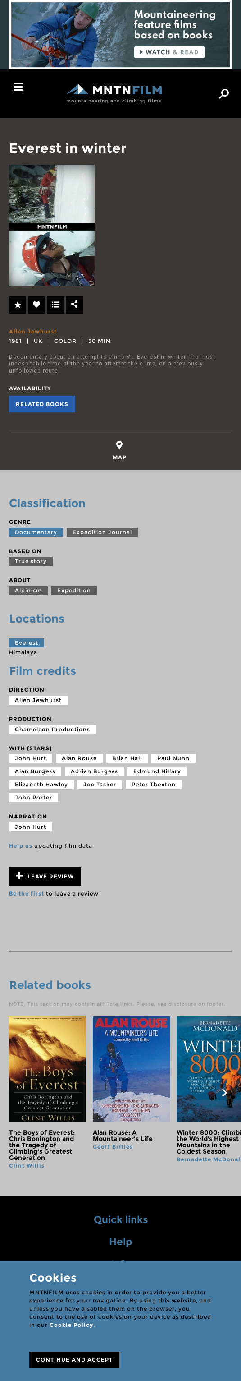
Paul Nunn (173, 758)
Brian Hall (127, 758)
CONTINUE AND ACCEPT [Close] (74, 1359)
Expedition (74, 590)
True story (31, 561)
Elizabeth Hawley (41, 784)
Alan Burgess (35, 771)
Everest (26, 642)
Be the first (26, 893)
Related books (42, 404)
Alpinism (28, 590)
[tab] (120, 450)
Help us (20, 845)
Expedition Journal (102, 532)
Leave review (45, 876)
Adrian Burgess (94, 771)
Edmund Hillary (157, 771)
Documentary (36, 532)
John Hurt (30, 758)
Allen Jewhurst (33, 331)
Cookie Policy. (72, 1324)
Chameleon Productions (52, 729)
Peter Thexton (154, 784)
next (224, 1092)
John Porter (33, 797)
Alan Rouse (79, 758)
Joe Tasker (99, 784)
